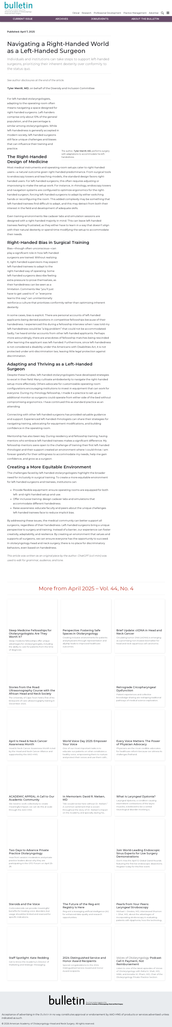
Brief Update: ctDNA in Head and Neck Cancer (139, 632)
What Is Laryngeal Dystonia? (135, 796)
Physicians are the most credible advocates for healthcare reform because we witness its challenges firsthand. (139, 751)
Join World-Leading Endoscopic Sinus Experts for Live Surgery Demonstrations (138, 853)
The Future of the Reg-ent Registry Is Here (81, 906)
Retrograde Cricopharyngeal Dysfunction (136, 689)
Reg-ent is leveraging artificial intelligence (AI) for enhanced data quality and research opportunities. (86, 914)
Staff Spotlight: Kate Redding (29, 957)
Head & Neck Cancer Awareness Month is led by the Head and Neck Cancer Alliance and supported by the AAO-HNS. (32, 751)
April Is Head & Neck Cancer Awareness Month (28, 743)
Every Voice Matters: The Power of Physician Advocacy (138, 743)
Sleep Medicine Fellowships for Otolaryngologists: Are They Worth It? (30, 633)
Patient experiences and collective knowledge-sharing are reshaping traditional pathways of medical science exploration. (138, 697)
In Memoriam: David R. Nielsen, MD (84, 798)
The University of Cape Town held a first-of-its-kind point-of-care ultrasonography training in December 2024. (32, 700)
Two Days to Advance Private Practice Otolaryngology (29, 852)
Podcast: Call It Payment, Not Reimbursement (139, 961)
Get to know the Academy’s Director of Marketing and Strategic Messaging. (29, 963)
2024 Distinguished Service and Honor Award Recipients (84, 959)
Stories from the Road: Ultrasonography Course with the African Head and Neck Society (32, 690)
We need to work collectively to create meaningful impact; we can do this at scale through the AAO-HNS (30, 806)
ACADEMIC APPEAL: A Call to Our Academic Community (31, 798)
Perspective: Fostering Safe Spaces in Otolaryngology (81, 632)
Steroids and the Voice (24, 904)
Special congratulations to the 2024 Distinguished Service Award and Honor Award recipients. (83, 968)
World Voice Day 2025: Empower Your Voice (85, 743)
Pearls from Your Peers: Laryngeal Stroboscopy (132, 906)
